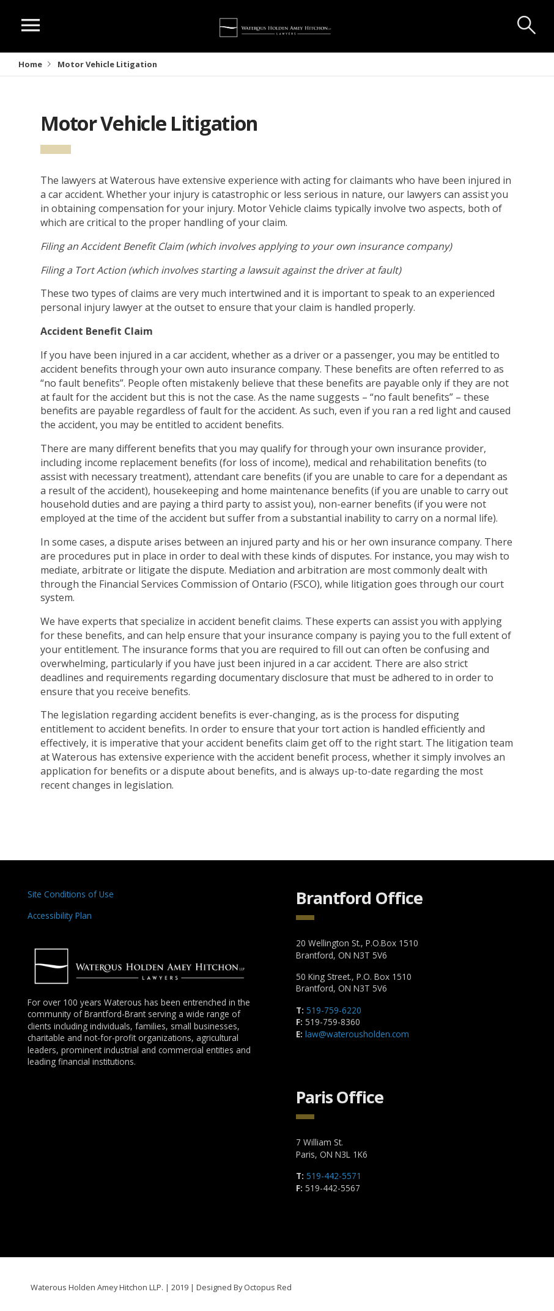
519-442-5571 (333, 1175)
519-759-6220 (333, 1010)
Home (30, 64)
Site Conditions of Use (71, 894)
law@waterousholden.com (357, 1034)
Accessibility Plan (60, 915)
